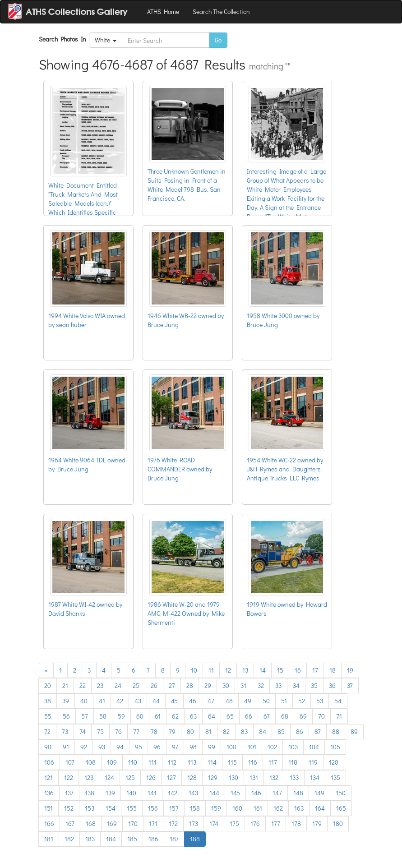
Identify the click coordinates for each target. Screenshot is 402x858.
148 (298, 793)
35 (314, 685)
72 (47, 731)
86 (299, 731)
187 (174, 839)
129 (212, 777)
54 (338, 701)
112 (172, 762)
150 (341, 793)
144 (214, 793)
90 (47, 747)
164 (320, 808)
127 (171, 777)
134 (314, 777)
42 (119, 701)
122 (68, 777)
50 (266, 701)
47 (211, 701)
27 (172, 685)
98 (193, 747)
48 (229, 701)
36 (332, 685)
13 (245, 670)
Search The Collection (221, 11)
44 (156, 701)
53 (319, 701)
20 (47, 685)
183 (90, 839)
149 (319, 793)
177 (275, 823)
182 (69, 839)
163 (299, 808)
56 (66, 716)
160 (237, 808)
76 (118, 731)
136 (49, 793)
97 (175, 747)
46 (192, 701)
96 (157, 747)
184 (111, 839)
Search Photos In (64, 39)
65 (230, 716)
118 (292, 762)
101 (252, 747)
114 (212, 762)
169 (112, 823)
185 (132, 839)
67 (266, 716)
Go (218, 40)
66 (248, 716)
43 (137, 701)
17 (315, 670)
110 (132, 762)
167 (69, 823)
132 (273, 777)
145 (235, 793)
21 (65, 685)
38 (47, 701)
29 (207, 685)
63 (193, 716)
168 (91, 823)
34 (296, 685)
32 (261, 685)
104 (314, 747)
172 (173, 823)
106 (49, 762)
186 (153, 839)
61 (158, 716)
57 (84, 716)
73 (65, 731)
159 (216, 808)
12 (228, 670)
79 (172, 731)
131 (254, 777)
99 (211, 747)
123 (88, 777)
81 (208, 731)
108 (91, 762)
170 (133, 823)
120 (333, 762)
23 (100, 685)
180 (338, 823)
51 (284, 701)
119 (313, 762)
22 (82, 685)
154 (111, 808)
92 (83, 747)
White (105, 40)
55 (47, 716)
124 (109, 777)
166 (49, 823)
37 (350, 685)
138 (89, 793)
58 (102, 716)
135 (335, 777)
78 (154, 731)
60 (139, 716)
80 (190, 731)
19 (350, 670)
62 (175, 716)
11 (211, 670)
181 (48, 839)
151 (48, 808)
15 (280, 670)
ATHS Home (163, 11)
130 (233, 777)
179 (317, 823)
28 (189, 685)
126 (151, 777)
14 (262, 670)
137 (69, 793)
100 (231, 747)
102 (272, 747)
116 (252, 762)
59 (121, 716)
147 (277, 793)
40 (84, 701)
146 (256, 793)
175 (234, 823)
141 (152, 793)
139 (110, 793)
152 (69, 808)
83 (244, 731)
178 (296, 823)
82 (226, 731)
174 (213, 823)
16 (298, 670)
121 (48, 777)
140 (131, 793)
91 (66, 747)
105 (335, 747)
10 (194, 670)
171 (153, 823)
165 (341, 808)
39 (65, 701)
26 (154, 685)
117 (272, 762)
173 (193, 823)
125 (130, 777)
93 (101, 747)
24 (118, 685)
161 (258, 808)
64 (211, 716)
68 (284, 716)
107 (69, 762)
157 (174, 808)
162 (278, 808)
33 (278, 685)
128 (192, 777)
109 (112, 762)
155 (132, 808)
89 (354, 731)
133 (294, 777)
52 (301, 701)
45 (174, 701)
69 (303, 716)
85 (281, 731)
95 (138, 747)
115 (232, 762)
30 (225, 685)
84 (262, 731)
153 (89, 808)
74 (82, 731)
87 (317, 731)
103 (293, 747)
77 (136, 731)
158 (195, 808)
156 (153, 808)
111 (152, 762)
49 (247, 701)
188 (195, 839)
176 (255, 823)
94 (120, 747)
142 (172, 793)
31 (243, 685)
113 (192, 762)
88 (335, 731)
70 (321, 716)
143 (193, 793)
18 (332, 670)
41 (102, 701)
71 (339, 716)
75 (100, 731)
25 (136, 685)
